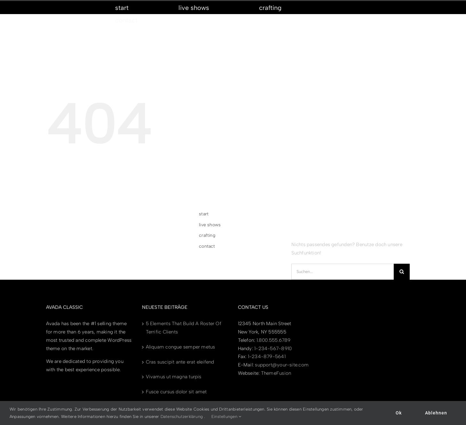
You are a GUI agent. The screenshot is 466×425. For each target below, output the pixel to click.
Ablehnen (436, 412)
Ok (399, 412)
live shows (210, 225)
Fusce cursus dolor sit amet (176, 392)
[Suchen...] (342, 272)
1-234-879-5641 (267, 356)
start (204, 214)
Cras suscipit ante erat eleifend (180, 362)
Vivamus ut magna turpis (173, 377)
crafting (207, 235)
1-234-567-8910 (273, 348)
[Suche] (402, 272)
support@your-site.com (282, 365)
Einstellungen (226, 416)
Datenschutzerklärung (182, 416)
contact (207, 246)
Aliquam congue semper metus (180, 347)
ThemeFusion (276, 373)
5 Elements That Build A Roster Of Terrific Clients (183, 328)
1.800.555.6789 (274, 340)
